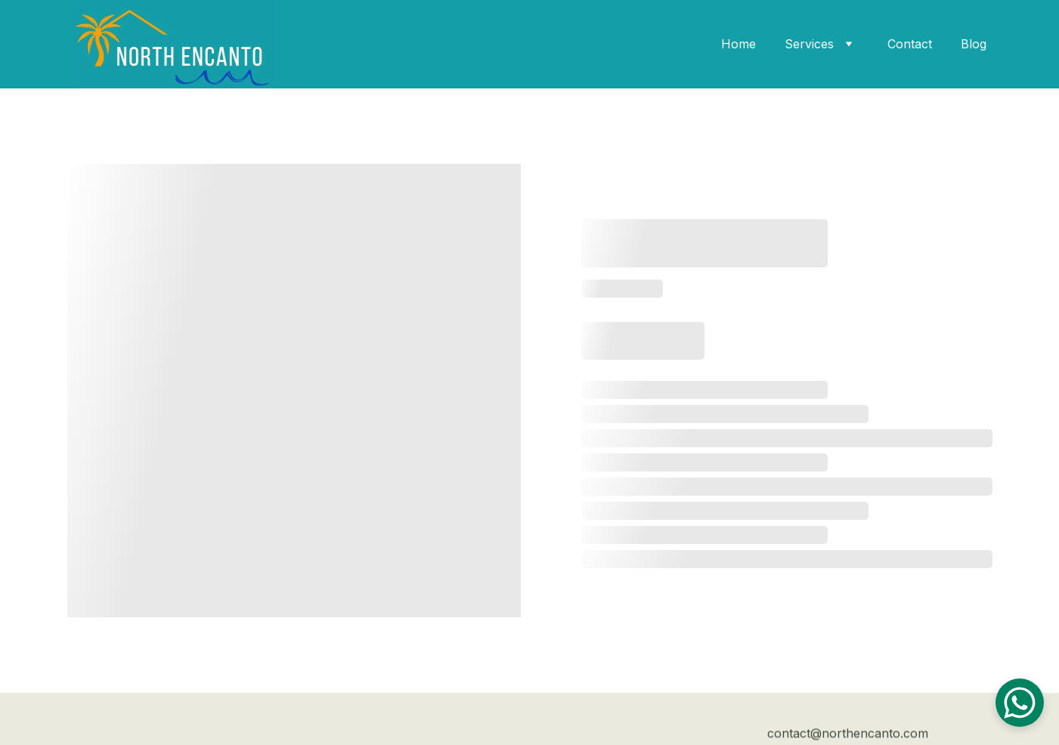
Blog (973, 43)
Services (809, 43)
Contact (909, 43)
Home (738, 43)
